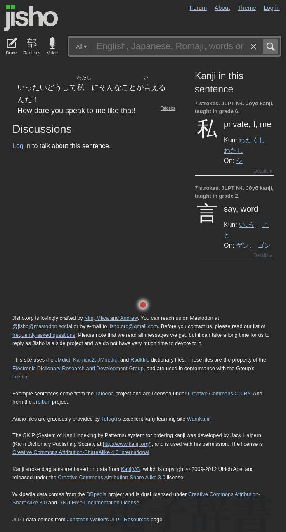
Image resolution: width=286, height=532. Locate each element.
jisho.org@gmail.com (133, 326)
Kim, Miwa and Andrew (110, 318)
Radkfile (139, 360)
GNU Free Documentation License (99, 502)
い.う (246, 224)
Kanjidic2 (84, 360)
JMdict (62, 360)
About (222, 8)
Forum (198, 8)
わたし (233, 150)
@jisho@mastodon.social (42, 326)
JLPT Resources (129, 519)
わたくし (252, 139)
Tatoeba (168, 108)
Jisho (31, 18)
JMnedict (107, 360)
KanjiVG (130, 469)
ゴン (264, 245)
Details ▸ (262, 171)
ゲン (242, 245)
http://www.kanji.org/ (126, 444)
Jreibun (42, 402)
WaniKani (198, 419)
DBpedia (96, 494)
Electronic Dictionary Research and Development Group (78, 368)
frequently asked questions (43, 335)
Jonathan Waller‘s (88, 519)
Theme (247, 8)
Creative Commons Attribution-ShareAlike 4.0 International (80, 452)
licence (20, 377)
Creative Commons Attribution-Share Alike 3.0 (111, 477)
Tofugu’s (111, 419)
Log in (272, 8)
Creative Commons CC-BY (219, 393)
